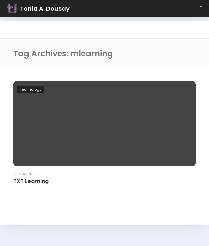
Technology (30, 89)
